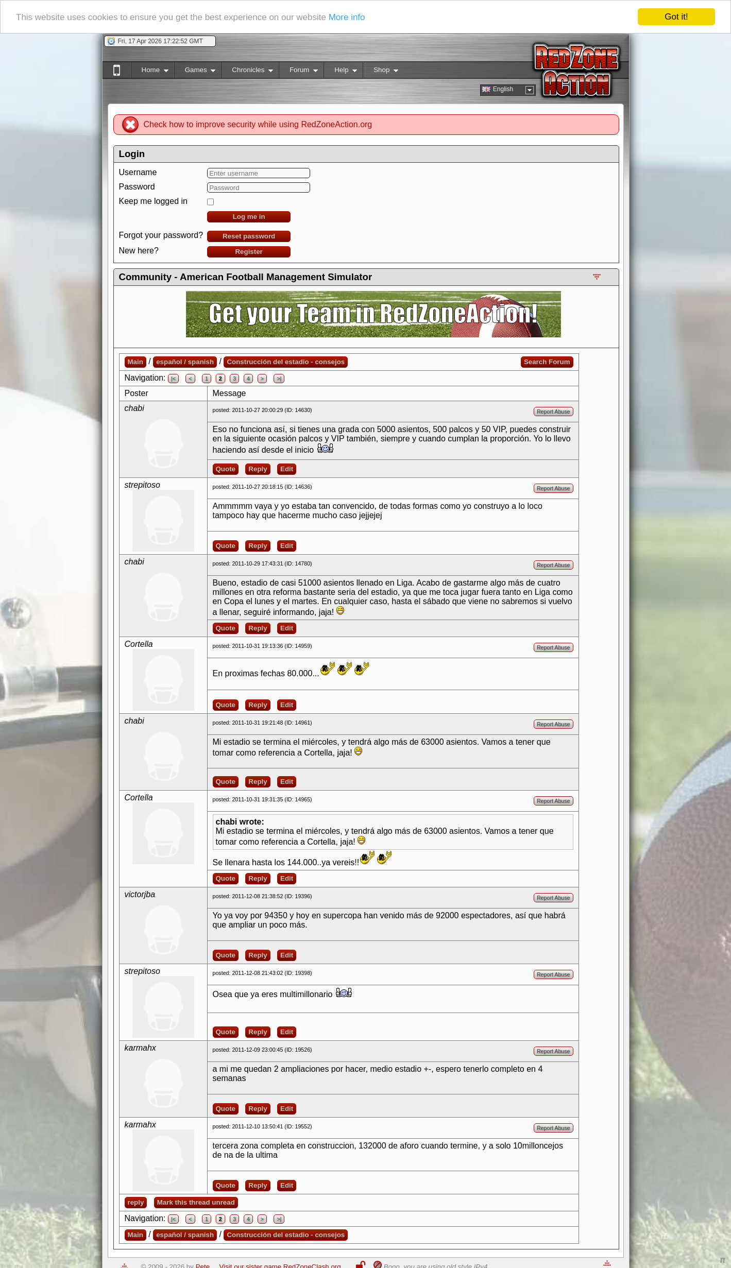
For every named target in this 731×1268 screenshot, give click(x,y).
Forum (298, 72)
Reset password (249, 236)
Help (340, 72)
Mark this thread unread (196, 1202)
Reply (257, 469)
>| (279, 378)
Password (137, 186)
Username (138, 172)
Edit (286, 469)
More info (347, 17)
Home (149, 72)
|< (173, 378)
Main (135, 362)
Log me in (249, 216)
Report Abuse (553, 411)
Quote (226, 469)
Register (248, 251)
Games (195, 72)
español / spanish (185, 362)
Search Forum (547, 362)
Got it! (676, 17)
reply (136, 1202)
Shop (380, 72)
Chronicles (247, 72)
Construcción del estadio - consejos (286, 362)
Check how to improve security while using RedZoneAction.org (258, 124)
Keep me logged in (153, 201)
